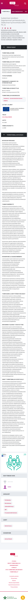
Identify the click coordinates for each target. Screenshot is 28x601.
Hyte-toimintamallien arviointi (14, 569)
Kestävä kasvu (8, 526)
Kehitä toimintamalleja (14, 563)
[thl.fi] (11, 597)
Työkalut (14, 567)
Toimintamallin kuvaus (13, 135)
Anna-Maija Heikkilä (7, 117)
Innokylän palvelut (14, 576)
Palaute (14, 580)
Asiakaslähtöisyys (9, 506)
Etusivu (14, 561)
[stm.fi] (23, 597)
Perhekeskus (8, 500)
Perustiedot (9, 47)
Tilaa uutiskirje (14, 587)
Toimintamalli (6, 11)
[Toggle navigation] (2, 3)
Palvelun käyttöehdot (14, 582)
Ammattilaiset (8, 539)
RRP (6, 509)
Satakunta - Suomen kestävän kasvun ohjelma (13, 99)
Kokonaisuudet (14, 565)
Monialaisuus (8, 503)
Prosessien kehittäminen (11, 512)
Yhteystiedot (14, 578)
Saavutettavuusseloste (14, 584)
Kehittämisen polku (17, 11)
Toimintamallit (14, 572)
